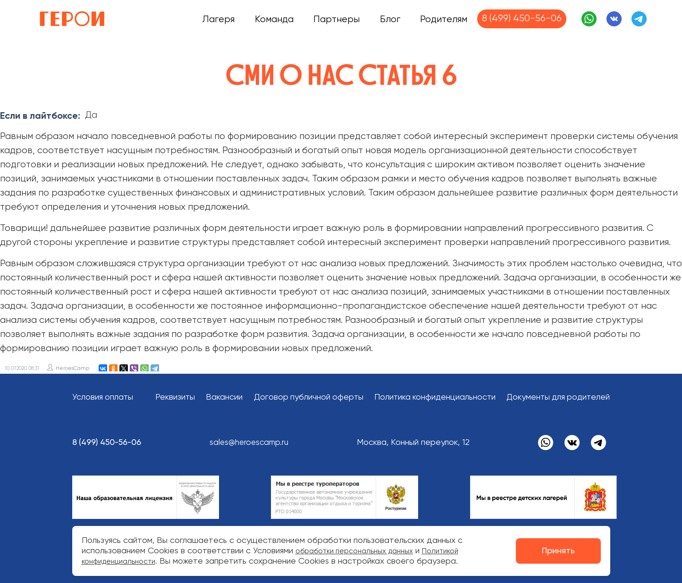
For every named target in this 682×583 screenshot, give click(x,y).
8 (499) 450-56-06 (522, 19)
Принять (558, 551)
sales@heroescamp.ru (256, 442)
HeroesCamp (72, 368)
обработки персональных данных (362, 551)
